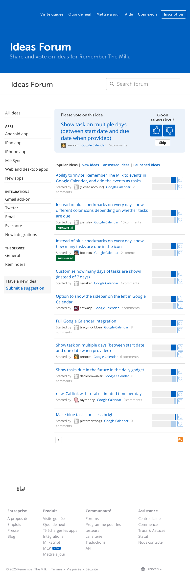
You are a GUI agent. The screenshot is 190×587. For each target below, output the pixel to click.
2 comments (130, 252)
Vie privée (74, 569)
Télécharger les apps (60, 530)
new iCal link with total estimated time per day (99, 393)
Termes (56, 569)
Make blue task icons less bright (85, 414)
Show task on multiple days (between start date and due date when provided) (95, 131)
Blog (11, 536)
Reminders (15, 264)
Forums (92, 518)
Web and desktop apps (26, 169)
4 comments (130, 283)
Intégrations (53, 536)
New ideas (91, 164)
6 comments (118, 145)
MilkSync (13, 160)
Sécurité (92, 569)
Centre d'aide (149, 518)
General (12, 255)
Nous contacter (151, 542)
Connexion (147, 14)
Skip (162, 143)
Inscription (173, 14)
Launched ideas (146, 164)
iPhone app (15, 151)
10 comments (131, 222)
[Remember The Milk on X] (177, 569)
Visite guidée (51, 14)
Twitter (11, 208)
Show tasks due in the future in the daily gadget (100, 370)
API (88, 548)
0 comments (133, 400)
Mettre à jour (108, 14)
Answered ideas (116, 164)
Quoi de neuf (80, 14)
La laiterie (94, 536)
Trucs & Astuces (151, 530)
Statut (143, 536)
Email (10, 216)
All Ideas (13, 113)
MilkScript (51, 542)
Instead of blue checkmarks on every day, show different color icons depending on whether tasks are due (102, 210)
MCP (52, 548)
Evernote (13, 225)
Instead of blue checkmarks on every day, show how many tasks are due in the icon (99, 243)
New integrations (21, 234)
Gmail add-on (17, 199)
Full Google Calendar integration (86, 321)
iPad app (13, 142)
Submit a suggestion (25, 288)
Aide (129, 14)
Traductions (95, 542)
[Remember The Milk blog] (183, 569)
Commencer (148, 524)
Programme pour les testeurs (103, 527)
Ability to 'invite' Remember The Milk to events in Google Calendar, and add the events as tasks (101, 178)
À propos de (17, 518)
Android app (16, 133)
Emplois (14, 524)
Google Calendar (93, 145)
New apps (14, 178)
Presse (13, 530)
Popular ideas (66, 164)
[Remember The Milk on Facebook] (170, 569)
